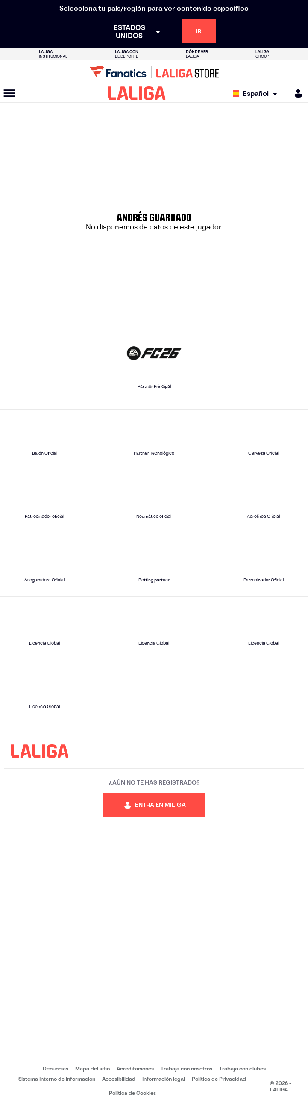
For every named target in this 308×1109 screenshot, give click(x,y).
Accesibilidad (118, 1079)
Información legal (163, 1079)
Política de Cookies (132, 1093)
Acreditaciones (135, 1068)
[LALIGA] (137, 93)
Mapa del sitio (92, 1068)
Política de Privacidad (219, 1079)
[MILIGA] (296, 93)
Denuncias (55, 1068)
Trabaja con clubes (242, 1068)
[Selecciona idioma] (257, 93)
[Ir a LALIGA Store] (154, 72)
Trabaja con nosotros (186, 1068)
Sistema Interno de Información (56, 1079)
